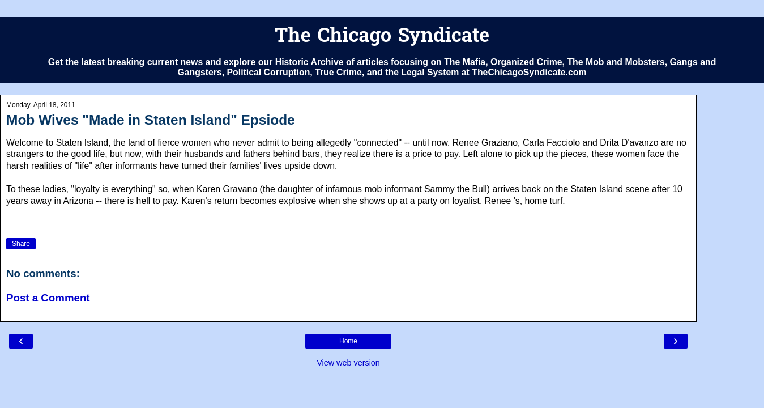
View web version (348, 362)
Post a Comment (48, 298)
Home (348, 341)
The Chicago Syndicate (382, 37)
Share (21, 244)
